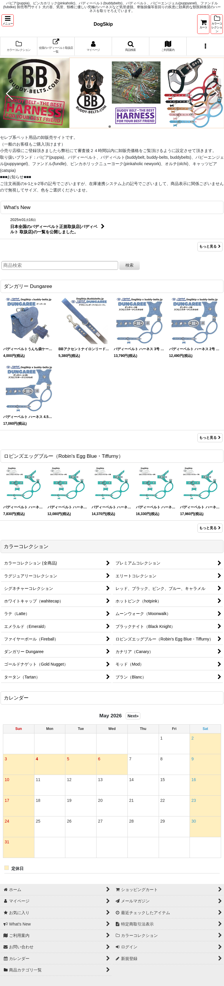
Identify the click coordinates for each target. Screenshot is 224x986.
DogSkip (103, 24)
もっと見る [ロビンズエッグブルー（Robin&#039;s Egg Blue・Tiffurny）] (210, 528)
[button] (7, 20)
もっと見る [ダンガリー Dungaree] (210, 438)
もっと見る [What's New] (210, 246)
